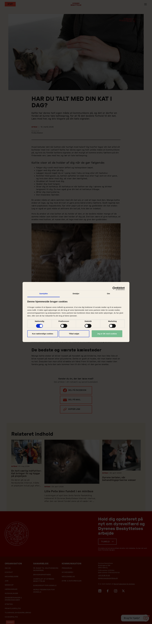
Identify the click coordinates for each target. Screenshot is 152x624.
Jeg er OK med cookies (107, 334)
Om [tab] (108, 294)
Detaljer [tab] (76, 294)
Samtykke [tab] (43, 294)
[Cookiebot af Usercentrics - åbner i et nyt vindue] (114, 288)
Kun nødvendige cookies (42, 334)
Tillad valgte (74, 334)
